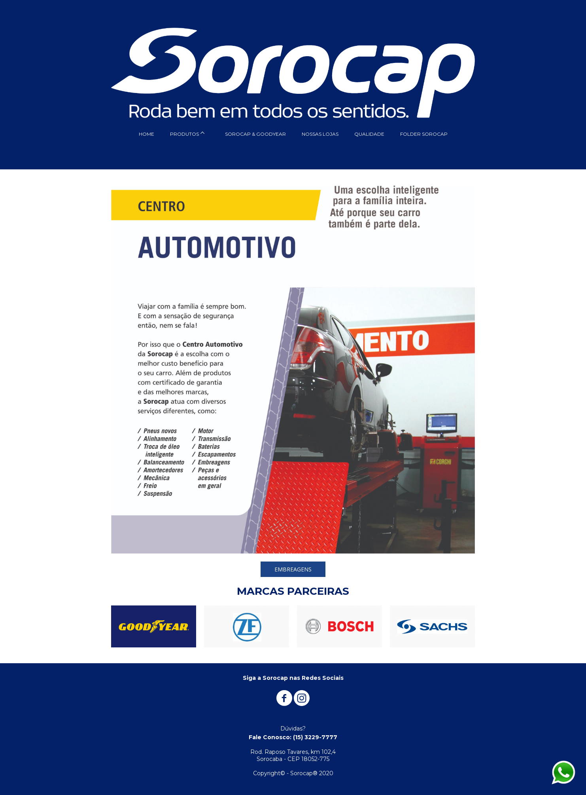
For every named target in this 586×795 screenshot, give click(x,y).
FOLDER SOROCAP (424, 134)
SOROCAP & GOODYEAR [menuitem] (255, 134)
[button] (293, 569)
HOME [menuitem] (146, 134)
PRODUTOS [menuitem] (184, 134)
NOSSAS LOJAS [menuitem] (320, 134)
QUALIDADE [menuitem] (369, 134)
